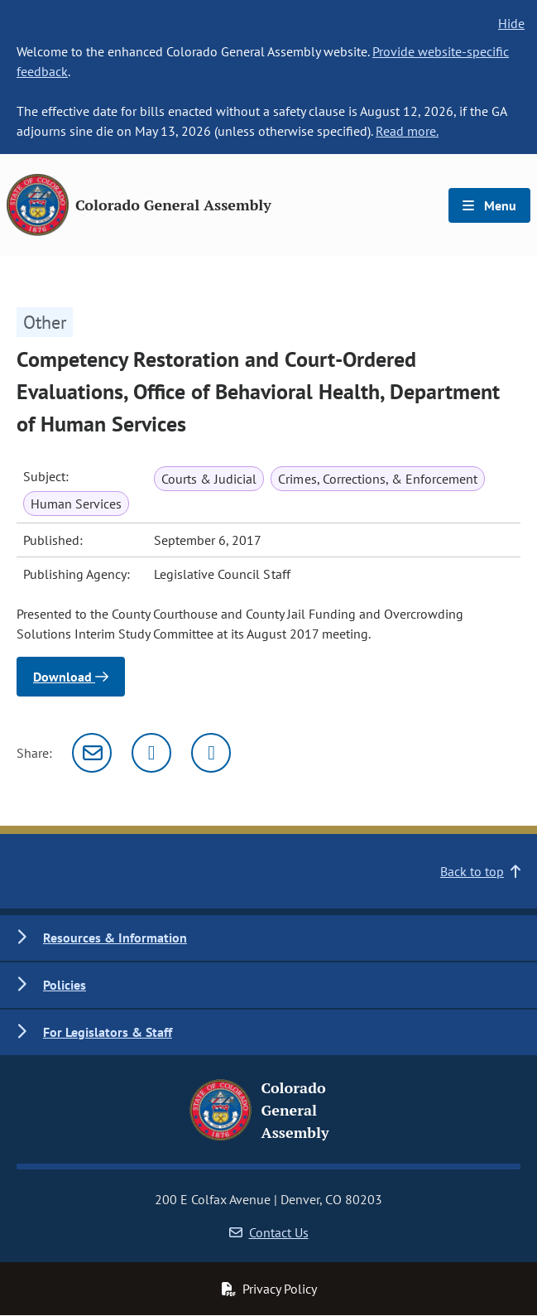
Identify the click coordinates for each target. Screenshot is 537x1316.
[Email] (92, 753)
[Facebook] (211, 753)
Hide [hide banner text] (511, 23)
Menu (489, 205)
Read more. (407, 131)
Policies (64, 984)
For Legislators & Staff (107, 1032)
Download (70, 676)
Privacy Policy (269, 1289)
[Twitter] (151, 753)
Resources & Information (115, 937)
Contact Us (269, 1232)
